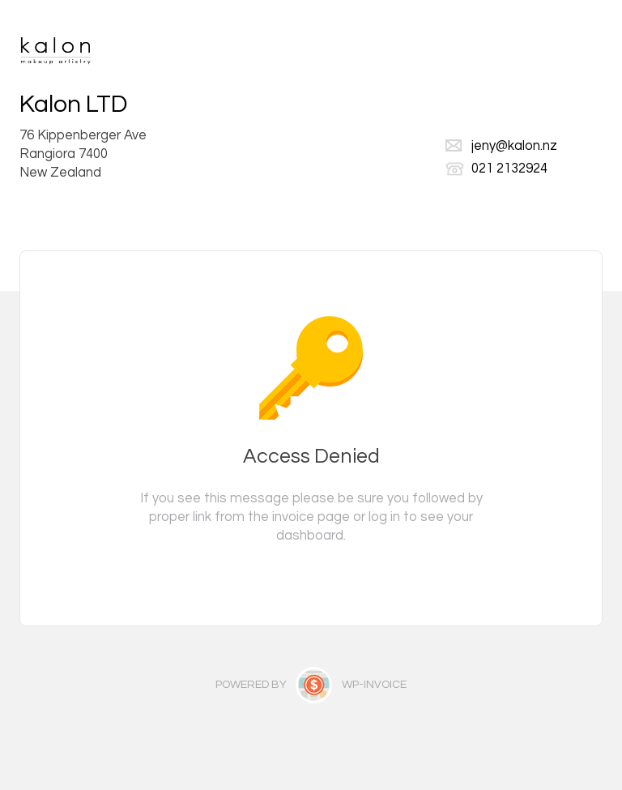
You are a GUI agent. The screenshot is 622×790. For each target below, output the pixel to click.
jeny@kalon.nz (514, 145)
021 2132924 (509, 168)
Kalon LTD (73, 104)
